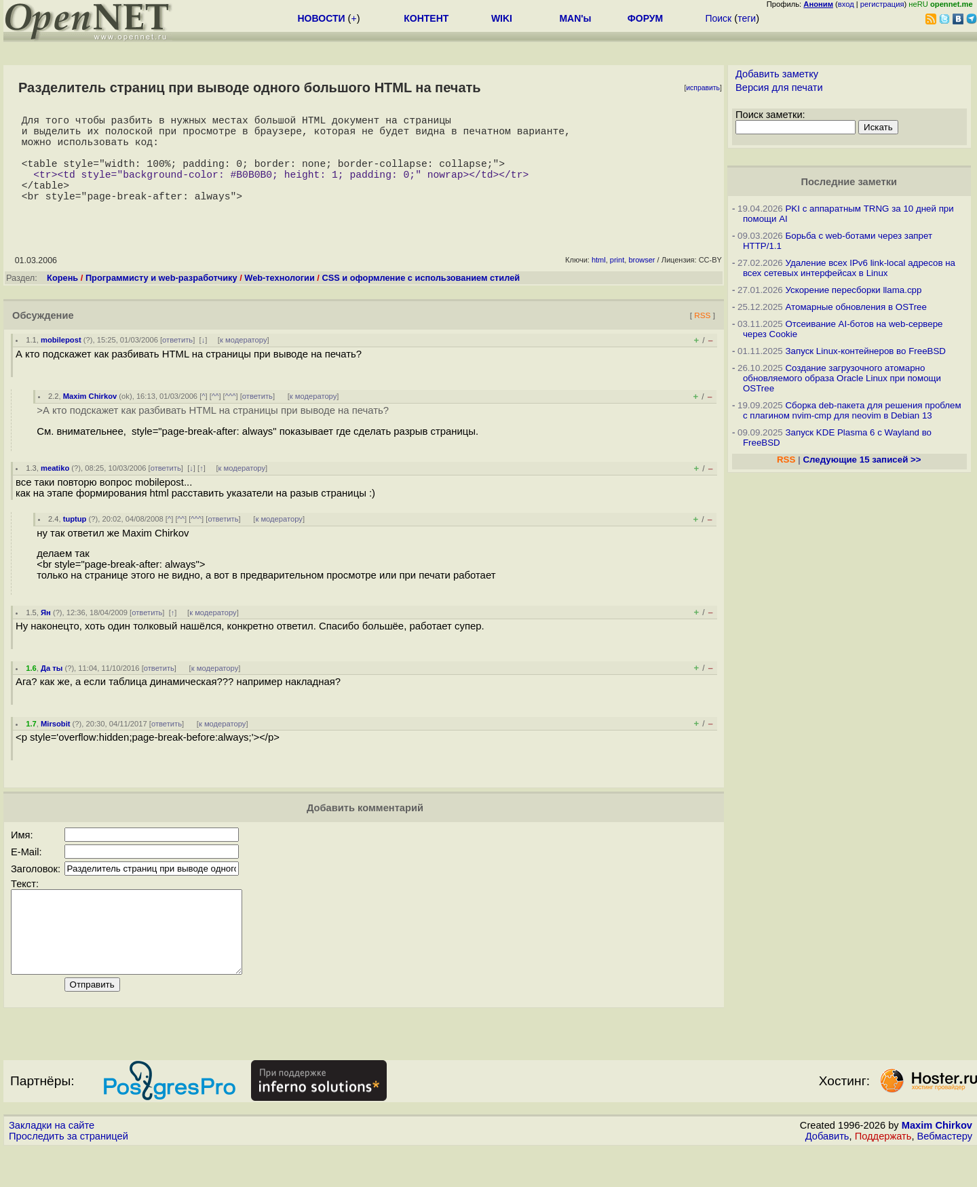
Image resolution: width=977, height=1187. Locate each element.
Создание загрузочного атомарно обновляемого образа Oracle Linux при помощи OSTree (842, 378)
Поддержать (883, 1174)
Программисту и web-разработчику (161, 299)
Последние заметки (849, 181)
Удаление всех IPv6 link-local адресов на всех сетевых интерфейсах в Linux (849, 268)
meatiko (55, 490)
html (599, 281)
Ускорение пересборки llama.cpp (853, 290)
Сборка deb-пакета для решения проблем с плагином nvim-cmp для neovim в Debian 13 (852, 410)
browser (641, 281)
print (617, 281)
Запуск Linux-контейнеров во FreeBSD (865, 351)
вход (846, 4)
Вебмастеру (944, 1174)
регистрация (882, 4)
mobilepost (61, 361)
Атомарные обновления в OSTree (855, 307)
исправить (703, 88)
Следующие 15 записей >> (862, 459)
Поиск (718, 18)
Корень (62, 299)
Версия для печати (779, 87)
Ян (46, 634)
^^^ (230, 418)
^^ (215, 418)
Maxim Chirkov (90, 418)
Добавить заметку (776, 74)
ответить (177, 361)
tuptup (75, 541)
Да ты (51, 690)
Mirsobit (56, 745)
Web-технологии (279, 299)
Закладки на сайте (51, 1163)
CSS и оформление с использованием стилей (421, 299)
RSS (702, 336)
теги (746, 18)
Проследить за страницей (68, 1174)
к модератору (243, 361)
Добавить (827, 1174)
